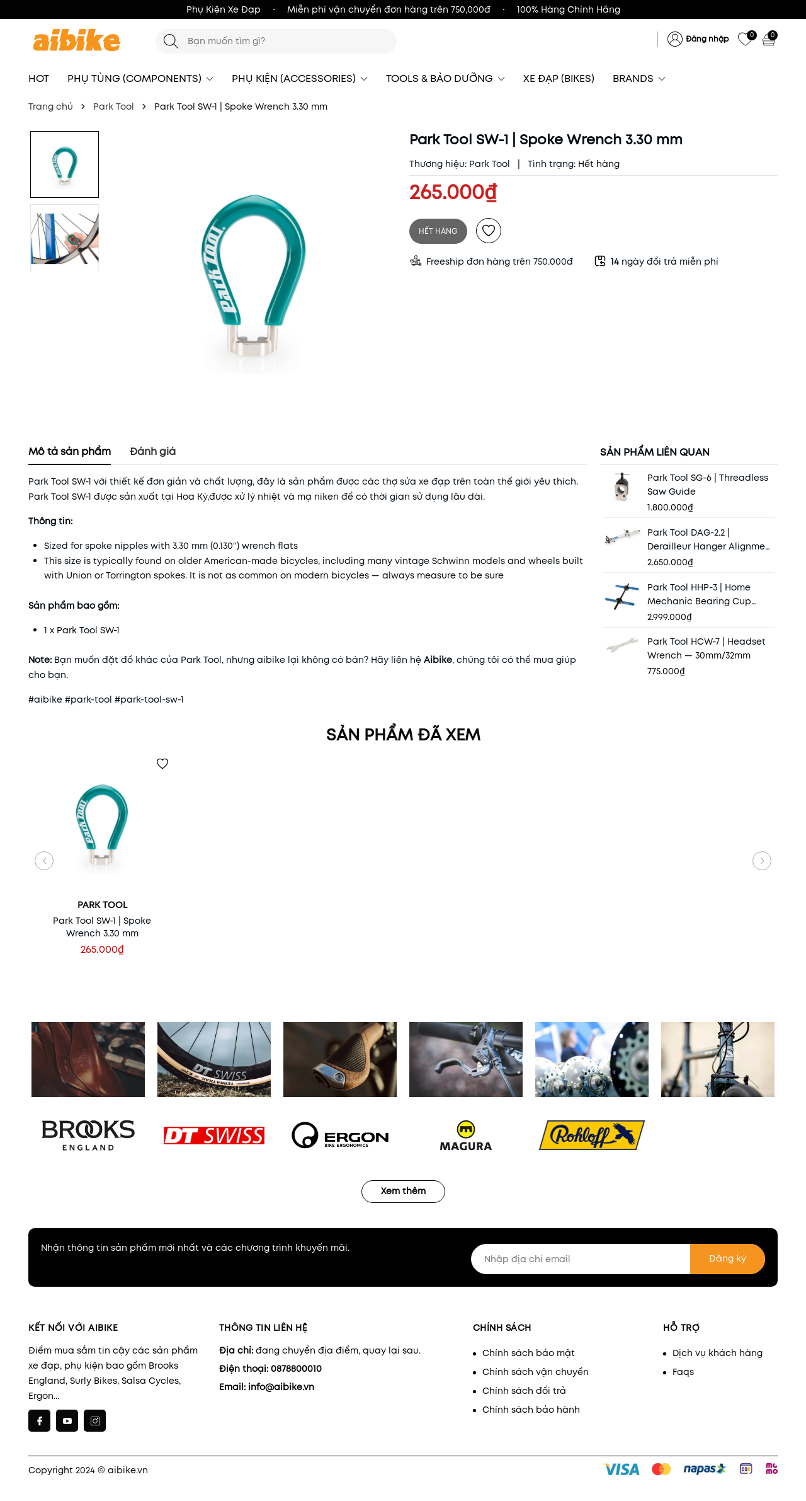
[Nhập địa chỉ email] (618, 1259)
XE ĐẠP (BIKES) (558, 78)
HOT (38, 78)
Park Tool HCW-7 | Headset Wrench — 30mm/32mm (706, 648)
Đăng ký (727, 1258)
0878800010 (296, 1368)
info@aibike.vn (281, 1387)
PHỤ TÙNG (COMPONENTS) (140, 78)
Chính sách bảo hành (531, 1409)
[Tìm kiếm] (171, 41)
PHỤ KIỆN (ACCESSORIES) (300, 78)
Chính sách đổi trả (524, 1390)
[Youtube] (67, 1421)
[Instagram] (95, 1421)
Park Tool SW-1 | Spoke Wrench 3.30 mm (102, 927)
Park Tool (489, 164)
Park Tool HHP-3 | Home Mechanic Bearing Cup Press (699, 594)
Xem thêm (403, 1191)
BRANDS (639, 78)
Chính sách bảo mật (528, 1353)
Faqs (683, 1372)
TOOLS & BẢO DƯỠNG (445, 78)
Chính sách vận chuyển (535, 1372)
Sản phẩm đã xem (403, 735)
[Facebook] (39, 1421)
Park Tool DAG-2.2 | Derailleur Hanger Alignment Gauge (711, 539)
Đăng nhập (707, 38)
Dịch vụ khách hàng (718, 1353)
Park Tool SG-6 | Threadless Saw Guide (707, 484)
